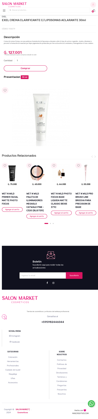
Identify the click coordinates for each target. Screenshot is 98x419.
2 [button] (50, 223)
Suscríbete (74, 275)
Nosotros (62, 394)
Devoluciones (62, 373)
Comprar (25, 68)
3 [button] (53, 223)
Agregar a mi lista (49, 88)
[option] (41, 117)
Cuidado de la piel (12, 370)
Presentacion (12, 76)
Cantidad (8, 60)
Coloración (12, 357)
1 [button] (46, 223)
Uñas (13, 378)
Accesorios (13, 382)
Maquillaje (13, 374)
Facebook (15, 342)
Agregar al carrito (12, 210)
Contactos (61, 360)
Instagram (14, 336)
